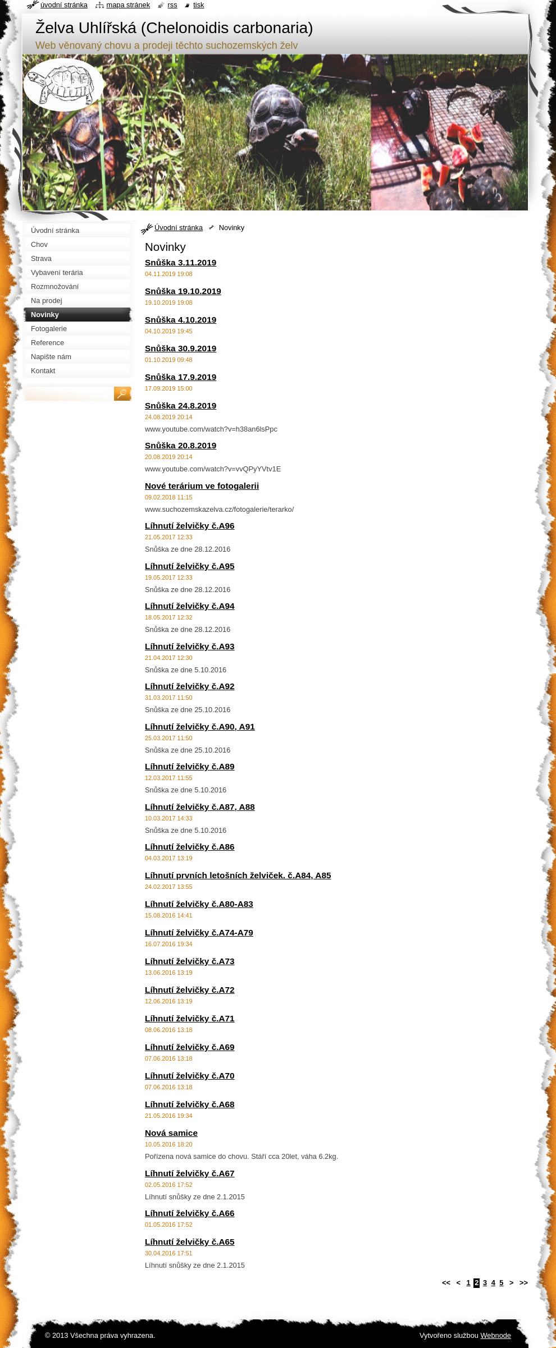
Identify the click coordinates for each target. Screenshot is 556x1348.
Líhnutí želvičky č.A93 (190, 646)
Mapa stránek (129, 5)
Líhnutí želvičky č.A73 (190, 961)
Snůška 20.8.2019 (180, 445)
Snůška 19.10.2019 (183, 291)
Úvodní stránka (178, 227)
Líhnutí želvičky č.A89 (190, 766)
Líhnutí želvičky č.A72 (190, 989)
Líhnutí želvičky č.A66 (190, 1213)
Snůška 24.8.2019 (180, 405)
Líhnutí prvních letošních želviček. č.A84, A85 (238, 875)
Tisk (198, 5)
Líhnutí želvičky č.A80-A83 (199, 904)
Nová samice (171, 1133)
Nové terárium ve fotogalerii (202, 485)
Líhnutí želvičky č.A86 (190, 846)
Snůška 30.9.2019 (180, 348)
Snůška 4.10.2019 (180, 319)
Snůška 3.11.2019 (180, 262)
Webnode (495, 1335)
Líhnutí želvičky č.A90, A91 (200, 726)
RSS (172, 5)
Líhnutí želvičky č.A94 (190, 606)
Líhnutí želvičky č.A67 (190, 1173)
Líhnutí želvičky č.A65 (190, 1241)
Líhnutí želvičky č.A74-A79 (199, 932)
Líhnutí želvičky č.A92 (190, 686)
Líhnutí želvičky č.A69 (190, 1047)
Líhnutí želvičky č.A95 (190, 566)
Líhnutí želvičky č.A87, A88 (200, 806)
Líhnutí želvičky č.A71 (190, 1018)
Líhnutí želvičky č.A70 (190, 1075)
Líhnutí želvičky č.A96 (190, 525)
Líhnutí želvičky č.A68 (190, 1104)
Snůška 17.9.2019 (180, 377)
